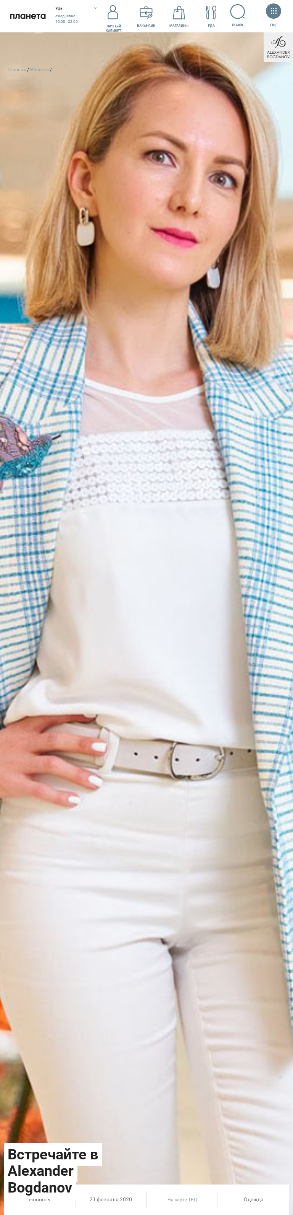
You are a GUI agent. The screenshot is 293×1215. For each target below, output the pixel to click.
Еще (273, 16)
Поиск (237, 15)
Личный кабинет (113, 16)
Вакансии (146, 16)
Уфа (58, 8)
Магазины (178, 16)
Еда (211, 16)
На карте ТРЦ (182, 1199)
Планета (27, 16)
